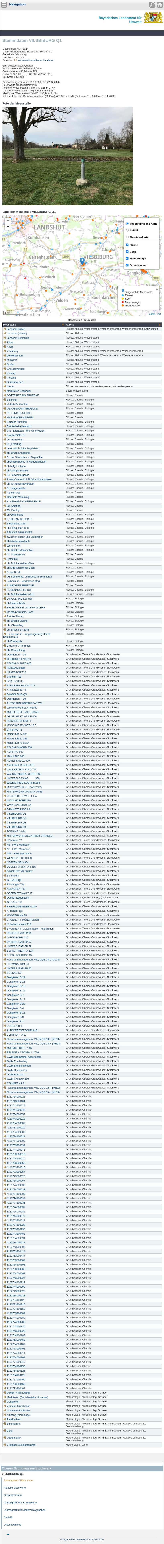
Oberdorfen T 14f (14, 654)
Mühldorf (10, 360)
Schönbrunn (11, 1423)
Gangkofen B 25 (14, 990)
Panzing (9, 377)
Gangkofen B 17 (14, 999)
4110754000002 (14, 1123)
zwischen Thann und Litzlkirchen (23, 536)
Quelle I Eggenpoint (16, 897)
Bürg (7, 1430)
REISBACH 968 (14, 668)
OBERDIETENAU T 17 (18, 893)
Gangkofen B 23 (14, 1003)
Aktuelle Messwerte (15, 1487)
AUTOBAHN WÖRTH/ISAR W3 (22, 703)
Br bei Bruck (12, 572)
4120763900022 (14, 1220)
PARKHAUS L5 (13, 681)
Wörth (8, 386)
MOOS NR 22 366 (15, 738)
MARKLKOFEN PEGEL (18, 417)
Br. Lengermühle (14, 488)
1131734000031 (14, 1238)
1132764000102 (14, 1344)
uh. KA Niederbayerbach (18, 483)
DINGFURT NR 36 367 (18, 871)
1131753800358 (14, 1163)
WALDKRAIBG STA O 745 (20, 769)
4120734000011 (14, 1242)
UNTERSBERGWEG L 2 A (20, 796)
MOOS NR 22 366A (16, 743)
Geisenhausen (13, 382)
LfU (159, 314)
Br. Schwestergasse (16, 475)
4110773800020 (14, 1176)
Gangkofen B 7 (13, 995)
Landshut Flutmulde (16, 338)
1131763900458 (14, 1339)
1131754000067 (14, 1180)
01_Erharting (12, 444)
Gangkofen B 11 (14, 1012)
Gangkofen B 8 (13, 1017)
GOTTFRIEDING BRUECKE (21, 395)
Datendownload (12, 1524)
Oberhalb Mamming (16, 497)
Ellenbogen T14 (13, 884)
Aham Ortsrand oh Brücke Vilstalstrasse (27, 479)
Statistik (8, 1517)
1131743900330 (14, 1326)
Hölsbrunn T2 (12, 840)
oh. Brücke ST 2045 (16, 629)
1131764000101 (14, 1357)
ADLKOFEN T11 (14, 889)
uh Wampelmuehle (15, 470)
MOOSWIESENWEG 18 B (20, 725)
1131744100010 (14, 1158)
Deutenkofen (12, 1437)
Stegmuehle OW (14, 523)
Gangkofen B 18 (14, 986)
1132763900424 (14, 1251)
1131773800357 (14, 1171)
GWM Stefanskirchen (17, 1065)
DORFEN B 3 (12, 1026)
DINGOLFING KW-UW (17, 598)
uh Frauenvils (12, 641)
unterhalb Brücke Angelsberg (21, 448)
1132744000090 (14, 1286)
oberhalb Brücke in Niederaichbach (24, 461)
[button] (82, 261)
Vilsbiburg (10, 351)
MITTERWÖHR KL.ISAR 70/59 (22, 787)
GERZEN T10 (12, 902)
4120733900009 (14, 1313)
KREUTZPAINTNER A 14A (20, 906)
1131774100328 (14, 1225)
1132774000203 (14, 1322)
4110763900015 (14, 1167)
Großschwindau (13, 369)
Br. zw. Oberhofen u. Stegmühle (23, 457)
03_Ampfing (11, 506)
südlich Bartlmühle (15, 404)
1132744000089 (14, 1317)
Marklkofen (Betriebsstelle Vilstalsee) (25, 1397)
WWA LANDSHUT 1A (17, 805)
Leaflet (151, 314)
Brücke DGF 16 (13, 435)
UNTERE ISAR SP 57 (17, 942)
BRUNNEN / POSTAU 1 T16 (21, 1052)
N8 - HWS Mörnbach (16, 844)
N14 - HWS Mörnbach (17, 853)
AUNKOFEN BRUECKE (18, 585)
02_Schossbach (14, 554)
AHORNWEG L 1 (14, 690)
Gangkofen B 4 (13, 1008)
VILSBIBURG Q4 (14, 827)
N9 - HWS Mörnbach (16, 849)
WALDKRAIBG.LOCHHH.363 (21, 782)
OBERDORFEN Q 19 (17, 659)
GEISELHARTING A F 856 (20, 716)
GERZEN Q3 (12, 880)
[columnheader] (34, 325)
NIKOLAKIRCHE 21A (17, 800)
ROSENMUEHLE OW (17, 590)
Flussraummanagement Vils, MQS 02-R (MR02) (32, 1087)
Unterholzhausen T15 (17, 924)
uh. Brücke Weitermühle (18, 563)
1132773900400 (14, 1379)
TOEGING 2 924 (14, 831)
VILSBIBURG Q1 (14, 813)
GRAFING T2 (12, 729)
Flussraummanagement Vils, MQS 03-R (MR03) (32, 1043)
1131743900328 (14, 1331)
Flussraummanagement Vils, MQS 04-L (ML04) (31, 959)
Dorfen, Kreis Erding (16, 1392)
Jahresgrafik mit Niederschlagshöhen (24, 1510)
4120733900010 (14, 1127)
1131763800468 (14, 1384)
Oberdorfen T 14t (14, 698)
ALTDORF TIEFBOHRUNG (20, 1030)
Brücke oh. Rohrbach (17, 645)
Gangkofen (11, 1401)
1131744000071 (14, 1149)
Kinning (9, 373)
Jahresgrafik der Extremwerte (20, 1502)
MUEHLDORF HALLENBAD (21, 712)
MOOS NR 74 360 (15, 734)
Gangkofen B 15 (14, 981)
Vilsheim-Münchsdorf (16, 1406)
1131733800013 (14, 1154)
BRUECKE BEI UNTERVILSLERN (24, 607)
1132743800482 (14, 1233)
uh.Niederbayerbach (16, 541)
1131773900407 (14, 1388)
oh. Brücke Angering (16, 453)
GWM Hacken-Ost (15, 1070)
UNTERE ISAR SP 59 (17, 946)
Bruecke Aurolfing (15, 422)
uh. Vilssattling (13, 625)
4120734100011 (14, 1136)
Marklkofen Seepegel (17, 391)
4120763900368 (14, 1269)
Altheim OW (11, 492)
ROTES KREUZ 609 (16, 760)
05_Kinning (11, 510)
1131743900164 (14, 1101)
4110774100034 (14, 1198)
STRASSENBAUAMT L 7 (19, 685)
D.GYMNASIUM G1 (16, 964)
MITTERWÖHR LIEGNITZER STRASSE (27, 835)
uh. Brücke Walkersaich (18, 594)
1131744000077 (14, 1216)
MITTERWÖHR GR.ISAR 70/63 (22, 791)
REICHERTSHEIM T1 (17, 721)
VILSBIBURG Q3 (14, 822)
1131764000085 (14, 1211)
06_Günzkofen (13, 439)
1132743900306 (14, 1247)
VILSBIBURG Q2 (14, 818)
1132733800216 (14, 1304)
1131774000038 (14, 1189)
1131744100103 (14, 1335)
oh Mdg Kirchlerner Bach (19, 567)
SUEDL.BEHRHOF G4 (17, 955)
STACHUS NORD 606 (17, 747)
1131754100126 (14, 1375)
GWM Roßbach (13, 1074)
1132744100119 (14, 1282)
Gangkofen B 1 (13, 1021)
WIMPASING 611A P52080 (20, 707)
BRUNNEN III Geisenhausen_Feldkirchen (28, 928)
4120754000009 (14, 1141)
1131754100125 (14, 1370)
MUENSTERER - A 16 (17, 1048)
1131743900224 (14, 1105)
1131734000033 (14, 1295)
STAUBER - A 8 (13, 1083)
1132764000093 (14, 1273)
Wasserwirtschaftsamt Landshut (35, 60)
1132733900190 (14, 1229)
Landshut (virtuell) (15, 333)
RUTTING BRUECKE (17, 413)
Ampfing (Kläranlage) (17, 1415)
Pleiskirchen (11, 1419)
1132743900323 (14, 1291)
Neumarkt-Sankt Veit (16, 1410)
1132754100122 (14, 1300)
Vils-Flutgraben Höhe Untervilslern (24, 430)
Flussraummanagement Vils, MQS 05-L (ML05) (31, 1092)
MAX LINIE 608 (13, 756)
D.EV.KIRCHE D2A (15, 937)
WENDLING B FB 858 (17, 858)
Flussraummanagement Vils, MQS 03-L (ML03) (31, 1039)
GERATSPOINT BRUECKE (20, 408)
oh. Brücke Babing (15, 620)
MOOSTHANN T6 (15, 915)
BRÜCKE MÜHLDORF (17, 532)
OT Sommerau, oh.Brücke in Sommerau (27, 576)
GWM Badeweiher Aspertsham (22, 1057)
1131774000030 (14, 1185)
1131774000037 (14, 1207)
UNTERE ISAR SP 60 (17, 968)
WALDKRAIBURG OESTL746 (22, 774)
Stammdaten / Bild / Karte (18, 1480)
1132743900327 (14, 1278)
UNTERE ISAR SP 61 (17, 933)
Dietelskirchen (13, 355)
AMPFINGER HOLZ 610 (18, 765)
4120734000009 (14, 1132)
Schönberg (11, 875)
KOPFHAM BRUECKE (17, 519)
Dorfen (8, 364)
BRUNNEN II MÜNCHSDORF (21, 919)
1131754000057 (14, 1114)
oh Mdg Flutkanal (14, 466)
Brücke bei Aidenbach (17, 426)
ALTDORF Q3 (12, 911)
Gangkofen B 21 (14, 977)
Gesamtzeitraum (13, 1495)
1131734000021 (14, 1096)
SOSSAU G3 (12, 973)
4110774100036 (14, 1202)
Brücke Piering (13, 616)
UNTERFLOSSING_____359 (21, 778)
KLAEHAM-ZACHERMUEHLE (22, 501)
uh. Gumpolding (14, 650)
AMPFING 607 (13, 751)
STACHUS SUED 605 (17, 663)
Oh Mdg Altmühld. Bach (18, 612)
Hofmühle (10, 559)
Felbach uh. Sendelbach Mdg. (21, 581)
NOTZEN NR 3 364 (16, 862)
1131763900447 (14, 1255)
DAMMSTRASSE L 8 (17, 809)
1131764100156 (14, 1366)
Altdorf (8, 342)
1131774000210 (14, 1362)
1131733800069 (14, 1260)
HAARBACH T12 (14, 672)
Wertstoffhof (11, 545)
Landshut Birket (13, 329)
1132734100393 (14, 1264)
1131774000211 (14, 1353)
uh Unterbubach (14, 603)
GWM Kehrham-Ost (16, 1079)
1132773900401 (14, 1348)
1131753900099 (14, 1145)
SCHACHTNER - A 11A (18, 950)
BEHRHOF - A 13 (14, 1034)
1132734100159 (14, 1308)
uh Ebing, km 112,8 (16, 528)
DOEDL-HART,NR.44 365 (19, 866)
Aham (8, 346)
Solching (9, 399)
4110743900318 (14, 1118)
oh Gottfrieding (13, 514)
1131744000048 (14, 1110)
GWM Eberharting (15, 1061)
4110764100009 (14, 1194)
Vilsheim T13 (12, 676)
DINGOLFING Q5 (15, 694)
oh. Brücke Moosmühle (18, 550)
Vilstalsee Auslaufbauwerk (19, 1445)
